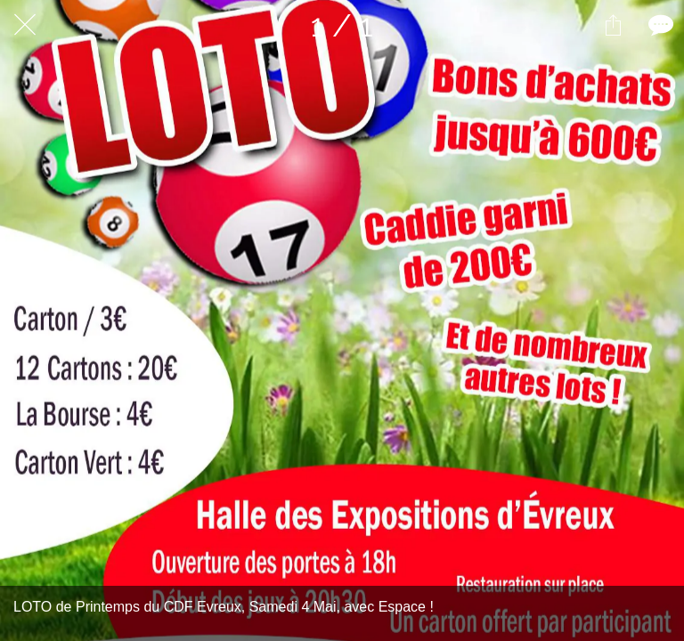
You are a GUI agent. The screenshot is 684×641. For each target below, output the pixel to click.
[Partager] (612, 25)
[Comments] (659, 25)
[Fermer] (25, 25)
